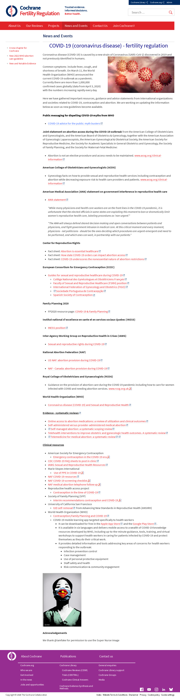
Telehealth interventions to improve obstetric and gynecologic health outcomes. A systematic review (106, 433)
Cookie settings (168, 694)
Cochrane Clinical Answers (75, 679)
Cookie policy (154, 694)
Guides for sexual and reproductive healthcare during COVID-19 (85, 275)
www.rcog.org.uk (119, 388)
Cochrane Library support (111, 670)
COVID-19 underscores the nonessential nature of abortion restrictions (102, 259)
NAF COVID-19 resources (62, 476)
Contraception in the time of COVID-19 (75, 492)
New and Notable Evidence (22, 63)
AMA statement (57, 199)
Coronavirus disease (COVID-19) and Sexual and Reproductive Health (88, 405)
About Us (14, 25)
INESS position (56, 327)
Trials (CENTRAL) (70, 674)
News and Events (76, 25)
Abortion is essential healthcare (79, 251)
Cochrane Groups (107, 674)
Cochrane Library (138, 2)
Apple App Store (110, 523)
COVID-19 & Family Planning (91, 311)
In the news (26, 679)
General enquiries (107, 665)
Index (99, 694)
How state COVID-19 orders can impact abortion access (93, 255)
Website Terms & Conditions (115, 694)
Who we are (26, 670)
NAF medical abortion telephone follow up (73, 484)
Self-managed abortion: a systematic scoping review (81, 429)
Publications (68, 656)
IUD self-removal (63, 508)
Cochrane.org (156, 2)
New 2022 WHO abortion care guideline (21, 57)
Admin (169, 2)
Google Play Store (143, 523)
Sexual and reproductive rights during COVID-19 (76, 344)
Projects (53, 25)
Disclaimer (133, 694)
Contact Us (100, 25)
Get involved (26, 674)
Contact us (106, 656)
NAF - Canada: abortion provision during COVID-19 (77, 368)
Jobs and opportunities (32, 684)
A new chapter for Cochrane (18, 49)
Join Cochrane (122, 25)
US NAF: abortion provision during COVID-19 (74, 360)
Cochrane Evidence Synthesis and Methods (76, 687)
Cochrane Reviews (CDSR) (74, 670)
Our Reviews (34, 25)
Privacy (143, 694)
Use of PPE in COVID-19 (67, 472)
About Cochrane (31, 656)
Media (102, 679)
